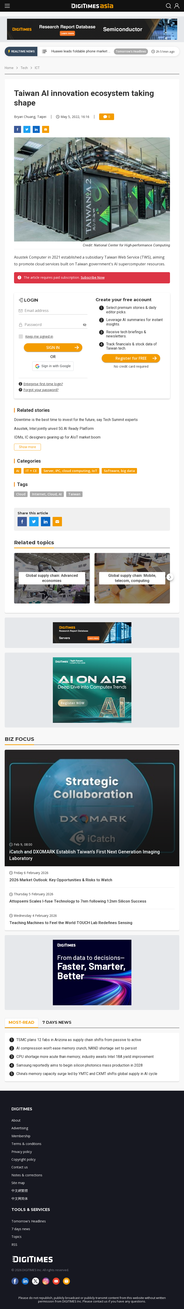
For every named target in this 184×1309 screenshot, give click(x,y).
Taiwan (74, 494)
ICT (37, 68)
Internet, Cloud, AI (47, 494)
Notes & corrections (26, 1175)
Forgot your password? (40, 390)
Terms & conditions (26, 1143)
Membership (20, 1136)
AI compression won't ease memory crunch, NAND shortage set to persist (76, 1048)
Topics (16, 1236)
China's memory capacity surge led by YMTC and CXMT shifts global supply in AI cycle (86, 1073)
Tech (24, 68)
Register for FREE (136, 358)
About (16, 1120)
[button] (53, 366)
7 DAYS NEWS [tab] (56, 1022)
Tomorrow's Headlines (131, 51)
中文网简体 (19, 1198)
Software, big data (119, 470)
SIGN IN (62, 347)
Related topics (34, 542)
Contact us (19, 1167)
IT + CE (31, 470)
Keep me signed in (39, 336)
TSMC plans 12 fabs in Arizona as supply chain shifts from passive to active (78, 1040)
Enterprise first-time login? (43, 384)
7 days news (20, 1229)
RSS (14, 1244)
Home (9, 68)
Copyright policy (23, 1159)
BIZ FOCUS (19, 739)
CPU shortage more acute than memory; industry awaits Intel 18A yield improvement (85, 1056)
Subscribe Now (93, 277)
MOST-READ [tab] (21, 1022)
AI (17, 470)
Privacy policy (21, 1151)
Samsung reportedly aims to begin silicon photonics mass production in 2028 (79, 1065)
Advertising (19, 1128)
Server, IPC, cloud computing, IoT (70, 470)
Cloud (20, 494)
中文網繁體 (19, 1190)
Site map (18, 1183)
